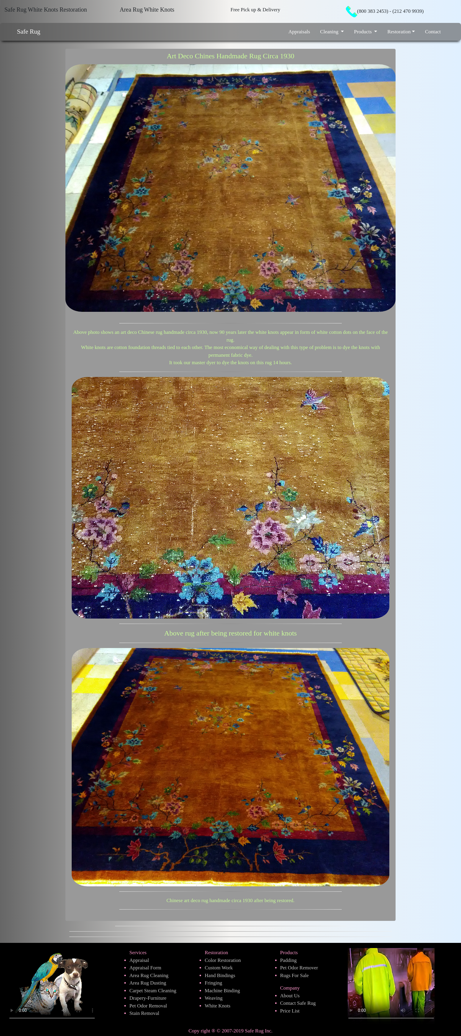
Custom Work (219, 968)
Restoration (398, 32)
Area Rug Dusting (147, 983)
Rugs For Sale (294, 975)
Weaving (213, 998)
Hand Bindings (220, 975)
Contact (433, 32)
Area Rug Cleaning (148, 975)
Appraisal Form (145, 968)
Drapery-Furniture (148, 998)
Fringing (213, 983)
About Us (290, 996)
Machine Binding (222, 990)
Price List (290, 1011)
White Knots (217, 1006)
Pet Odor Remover (299, 968)
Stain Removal (144, 1013)
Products (363, 32)
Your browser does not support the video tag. (391, 984)
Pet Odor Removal (148, 1006)
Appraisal (139, 960)
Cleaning (330, 32)
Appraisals (299, 32)
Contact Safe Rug (298, 1003)
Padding (288, 960)
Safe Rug (28, 31)
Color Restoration (223, 960)
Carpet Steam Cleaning (152, 990)
